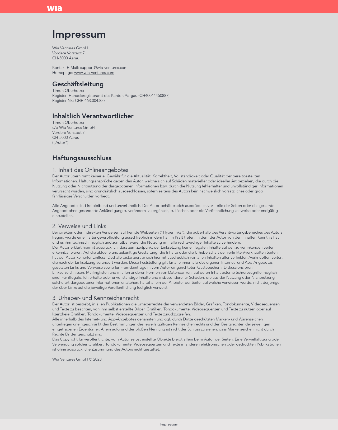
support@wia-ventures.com (104, 67)
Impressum (169, 424)
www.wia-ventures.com (94, 72)
